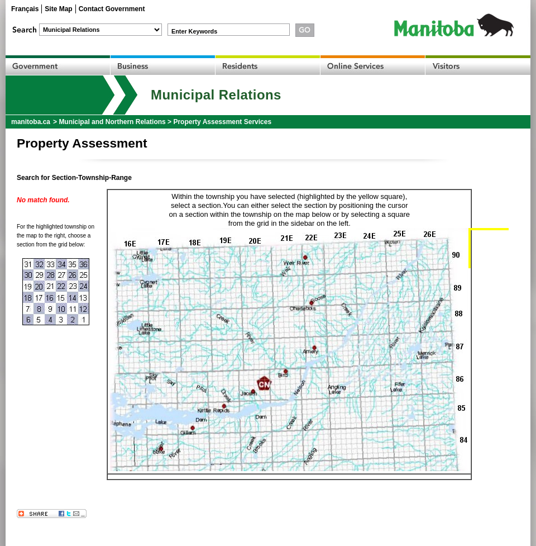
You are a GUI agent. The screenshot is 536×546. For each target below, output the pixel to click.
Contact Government (112, 9)
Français (25, 9)
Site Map (58, 9)
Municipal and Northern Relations (112, 122)
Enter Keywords (194, 31)
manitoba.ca (30, 122)
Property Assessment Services (222, 122)
